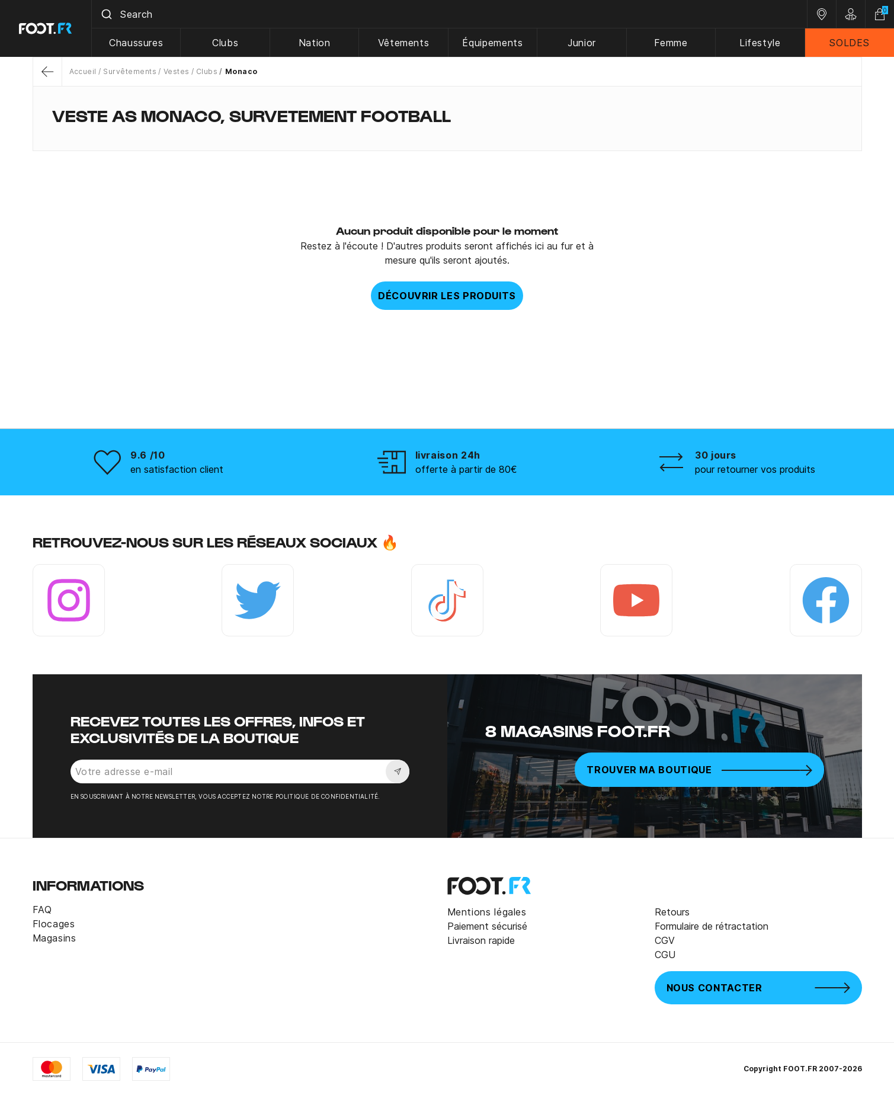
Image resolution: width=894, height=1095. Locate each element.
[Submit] (106, 14)
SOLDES (849, 43)
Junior (582, 43)
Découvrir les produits (447, 296)
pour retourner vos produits (755, 469)
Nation (315, 43)
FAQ (42, 909)
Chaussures (136, 43)
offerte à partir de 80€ (466, 469)
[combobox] (449, 14)
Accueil (83, 71)
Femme (670, 43)
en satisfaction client (176, 469)
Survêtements (129, 71)
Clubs (225, 43)
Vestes (177, 71)
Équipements (492, 43)
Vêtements (404, 43)
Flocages (54, 924)
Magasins (54, 938)
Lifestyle (760, 43)
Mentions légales (487, 912)
